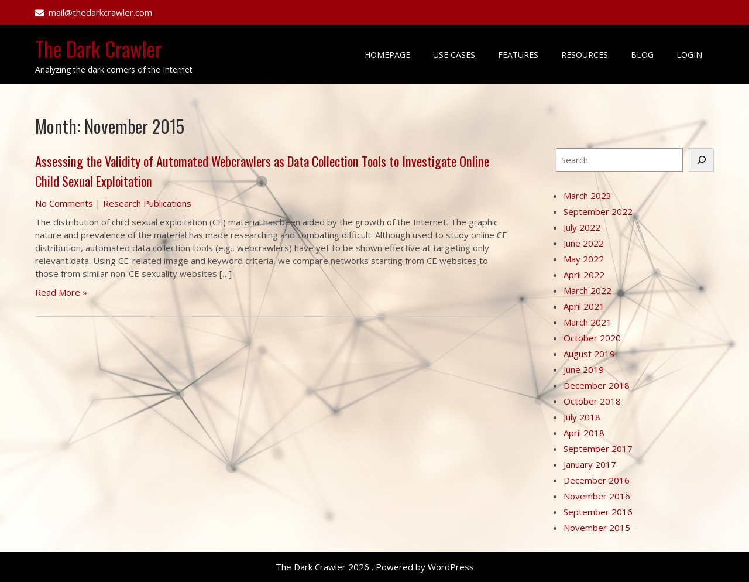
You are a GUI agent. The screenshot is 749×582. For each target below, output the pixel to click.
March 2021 (587, 322)
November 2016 (597, 496)
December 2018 (597, 385)
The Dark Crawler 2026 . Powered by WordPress (375, 567)
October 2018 (592, 401)
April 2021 (584, 306)
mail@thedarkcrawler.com (100, 12)
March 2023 (587, 195)
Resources (584, 54)
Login (689, 54)
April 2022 (584, 274)
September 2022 (598, 211)
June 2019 (584, 369)
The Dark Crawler (98, 48)
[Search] (701, 160)
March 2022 (587, 290)
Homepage (387, 54)
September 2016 (598, 512)
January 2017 (590, 464)
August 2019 (589, 354)
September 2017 (598, 448)
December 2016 (597, 480)
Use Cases (454, 54)
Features (518, 54)
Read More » (61, 292)
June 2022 (584, 243)
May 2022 (584, 259)
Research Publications (147, 203)
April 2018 (584, 433)
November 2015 (597, 527)
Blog (642, 54)
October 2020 (592, 338)
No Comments (64, 203)
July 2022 (582, 227)
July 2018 (582, 417)
